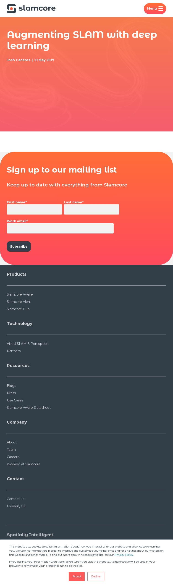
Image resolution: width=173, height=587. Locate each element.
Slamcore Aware (20, 294)
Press (11, 393)
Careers (13, 457)
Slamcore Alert (18, 302)
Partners (14, 351)
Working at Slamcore (23, 464)
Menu (155, 8)
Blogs (11, 386)
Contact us (15, 499)
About (12, 442)
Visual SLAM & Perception (27, 344)
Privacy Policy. (124, 554)
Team (11, 450)
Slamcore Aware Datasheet (29, 408)
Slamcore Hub (18, 309)
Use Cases (15, 400)
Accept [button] (77, 576)
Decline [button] (95, 576)
